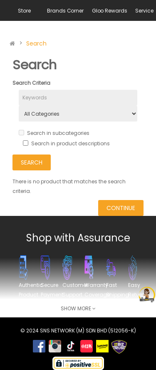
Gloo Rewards (109, 10)
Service (144, 10)
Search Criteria (31, 82)
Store (24, 10)
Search (36, 43)
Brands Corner (65, 10)
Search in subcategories (54, 133)
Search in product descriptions (66, 143)
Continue (120, 208)
